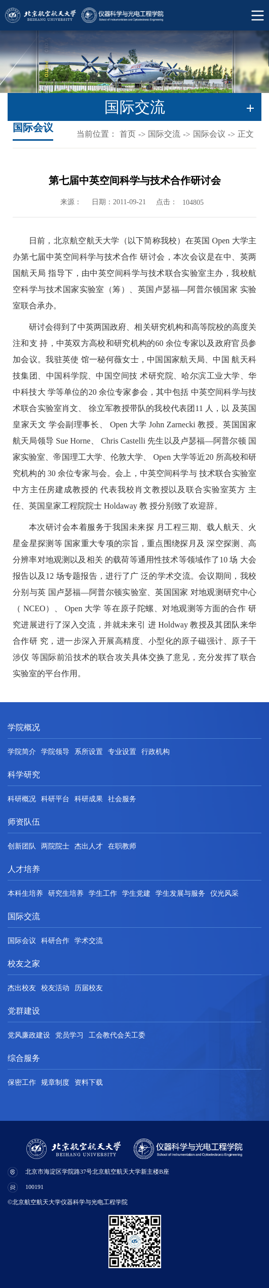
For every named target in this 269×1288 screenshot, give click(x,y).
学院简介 (22, 752)
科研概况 (22, 799)
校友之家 (24, 963)
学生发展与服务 (180, 893)
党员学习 (69, 1035)
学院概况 (24, 727)
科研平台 (55, 799)
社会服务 (122, 799)
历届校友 (88, 988)
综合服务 (24, 1058)
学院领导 (55, 752)
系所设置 (88, 752)
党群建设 (24, 1011)
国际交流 (164, 134)
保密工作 (22, 1082)
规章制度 (55, 1082)
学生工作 (103, 893)
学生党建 (136, 893)
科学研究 (24, 774)
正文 (246, 134)
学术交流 (88, 941)
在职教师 (122, 846)
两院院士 (55, 846)
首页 (128, 134)
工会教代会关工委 (117, 1035)
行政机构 (155, 752)
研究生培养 (66, 893)
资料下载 (88, 1082)
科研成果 (88, 799)
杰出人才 (88, 846)
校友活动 (55, 988)
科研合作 (55, 941)
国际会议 (209, 134)
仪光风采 (224, 893)
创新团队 (22, 846)
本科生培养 (25, 893)
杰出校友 (22, 988)
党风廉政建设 (29, 1035)
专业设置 (122, 752)
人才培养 (24, 869)
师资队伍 (24, 822)
